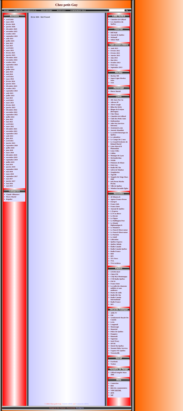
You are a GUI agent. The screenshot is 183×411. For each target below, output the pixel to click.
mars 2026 (10, 22)
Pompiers (114, 334)
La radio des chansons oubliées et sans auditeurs (119, 288)
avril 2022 (9, 124)
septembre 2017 (12, 176)
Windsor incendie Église (119, 188)
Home (6, 10)
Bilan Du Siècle (116, 107)
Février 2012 (115, 51)
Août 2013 (114, 48)
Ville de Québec (116, 186)
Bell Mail (114, 33)
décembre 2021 (11, 129)
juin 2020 (9, 150)
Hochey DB (115, 76)
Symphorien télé (78, 10)
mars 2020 (10, 153)
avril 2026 (9, 19)
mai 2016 (9, 183)
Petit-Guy (61, 10)
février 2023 (10, 105)
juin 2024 (9, 72)
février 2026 (10, 24)
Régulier (9, 199)
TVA (112, 261)
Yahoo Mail (115, 40)
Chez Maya (115, 114)
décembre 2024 (11, 57)
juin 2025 (9, 43)
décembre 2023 (11, 86)
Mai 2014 (114, 60)
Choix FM (114, 274)
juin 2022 (9, 119)
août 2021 (9, 136)
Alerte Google (116, 105)
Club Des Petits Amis (118, 119)
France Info (115, 204)
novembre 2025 (11, 31)
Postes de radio (116, 293)
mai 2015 (9, 186)
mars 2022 (10, 126)
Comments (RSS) (82, 404)
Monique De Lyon (117, 156)
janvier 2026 (10, 27)
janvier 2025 (10, 55)
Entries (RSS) (67, 404)
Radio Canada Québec (119, 249)
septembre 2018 (12, 169)
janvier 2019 (10, 167)
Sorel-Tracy (115, 341)
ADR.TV (114, 313)
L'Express (114, 211)
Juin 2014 (114, 58)
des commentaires (119, 388)
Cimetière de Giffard (118, 19)
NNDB (113, 160)
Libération (114, 239)
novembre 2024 (11, 60)
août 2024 (9, 67)
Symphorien (115, 172)
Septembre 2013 (116, 67)
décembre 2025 (11, 29)
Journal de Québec (117, 35)
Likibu (113, 153)
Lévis (113, 322)
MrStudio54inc (116, 158)
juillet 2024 (10, 69)
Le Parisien (115, 235)
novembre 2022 (11, 112)
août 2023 (9, 93)
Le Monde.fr (115, 228)
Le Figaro (114, 218)
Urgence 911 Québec (118, 351)
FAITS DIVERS (46, 10)
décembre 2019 (11, 155)
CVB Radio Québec (118, 279)
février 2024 (10, 81)
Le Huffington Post (118, 221)
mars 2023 (10, 103)
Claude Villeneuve (13, 194)
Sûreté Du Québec (117, 346)
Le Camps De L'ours (118, 139)
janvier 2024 (10, 84)
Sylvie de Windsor (117, 170)
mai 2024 (9, 74)
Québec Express (116, 242)
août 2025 (9, 38)
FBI (112, 315)
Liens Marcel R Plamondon (116, 147)
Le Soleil (114, 237)
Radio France (116, 251)
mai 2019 (9, 164)
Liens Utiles (115, 151)
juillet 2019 (10, 162)
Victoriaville (115, 353)
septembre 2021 (12, 134)
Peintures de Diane (117, 163)
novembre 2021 (11, 131)
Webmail (114, 37)
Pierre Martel (11, 197)
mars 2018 (10, 174)
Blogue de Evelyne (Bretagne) (117, 110)
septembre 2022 (12, 115)
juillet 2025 (10, 41)
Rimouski (114, 336)
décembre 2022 (11, 110)
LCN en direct (116, 214)
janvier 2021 (10, 143)
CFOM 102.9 (115, 272)
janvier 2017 (10, 181)
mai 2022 (9, 122)
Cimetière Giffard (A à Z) (25, 10)
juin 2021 (9, 138)
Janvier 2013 (115, 55)
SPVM (113, 343)
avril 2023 (9, 100)
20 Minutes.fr (116, 197)
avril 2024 (9, 76)
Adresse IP (115, 102)
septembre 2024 (12, 65)
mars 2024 (10, 79)
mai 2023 (9, 98)
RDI (112, 254)
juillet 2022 (10, 117)
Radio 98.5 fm (116, 167)
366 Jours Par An (117, 100)
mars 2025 (10, 50)
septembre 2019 (12, 160)
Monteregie (115, 327)
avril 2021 (9, 141)
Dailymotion (115, 121)
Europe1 (114, 202)
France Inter (115, 206)
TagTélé (113, 175)
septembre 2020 (12, 145)
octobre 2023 (11, 88)
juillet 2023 (10, 96)
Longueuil (114, 324)
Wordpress (80, 408)
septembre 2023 (12, 91)
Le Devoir (114, 216)
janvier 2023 (10, 107)
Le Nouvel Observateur (119, 230)
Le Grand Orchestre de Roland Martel (119, 143)
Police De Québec (117, 332)
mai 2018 (9, 172)
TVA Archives (116, 263)
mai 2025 (9, 46)
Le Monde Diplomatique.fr (116, 224)
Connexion (115, 383)
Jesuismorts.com (117, 128)
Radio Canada (116, 247)
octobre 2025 (11, 34)
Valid (116, 390)
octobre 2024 (11, 62)
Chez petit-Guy (66, 5)
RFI (112, 256)
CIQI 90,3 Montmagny (119, 277)
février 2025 (10, 53)
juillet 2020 (10, 148)
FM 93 (113, 281)
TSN (112, 83)
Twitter (113, 364)
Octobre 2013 (116, 63)
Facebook (114, 362)
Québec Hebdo (116, 244)
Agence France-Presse (119, 199)
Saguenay (114, 339)
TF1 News (114, 258)
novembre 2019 (11, 157)
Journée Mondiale (117, 130)
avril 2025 (9, 48)
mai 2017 (9, 179)
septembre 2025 (12, 36)
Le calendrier (116, 137)
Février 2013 (115, 53)
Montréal (114, 329)
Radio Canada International (116, 298)
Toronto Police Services (119, 348)
